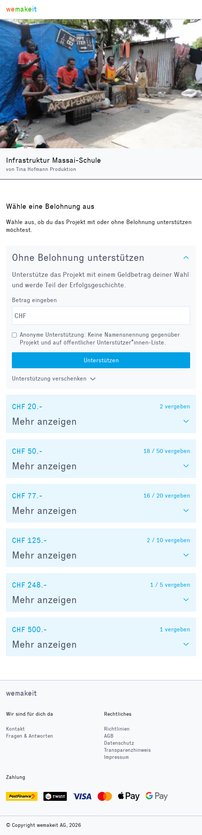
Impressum (116, 757)
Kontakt (15, 729)
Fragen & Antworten (29, 736)
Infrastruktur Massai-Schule (53, 160)
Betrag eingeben (34, 300)
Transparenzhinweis (127, 750)
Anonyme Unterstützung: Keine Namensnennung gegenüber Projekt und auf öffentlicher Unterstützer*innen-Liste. (100, 338)
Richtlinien (117, 729)
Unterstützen (101, 360)
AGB (109, 736)
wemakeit (21, 693)
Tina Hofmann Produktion (46, 169)
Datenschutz (119, 743)
